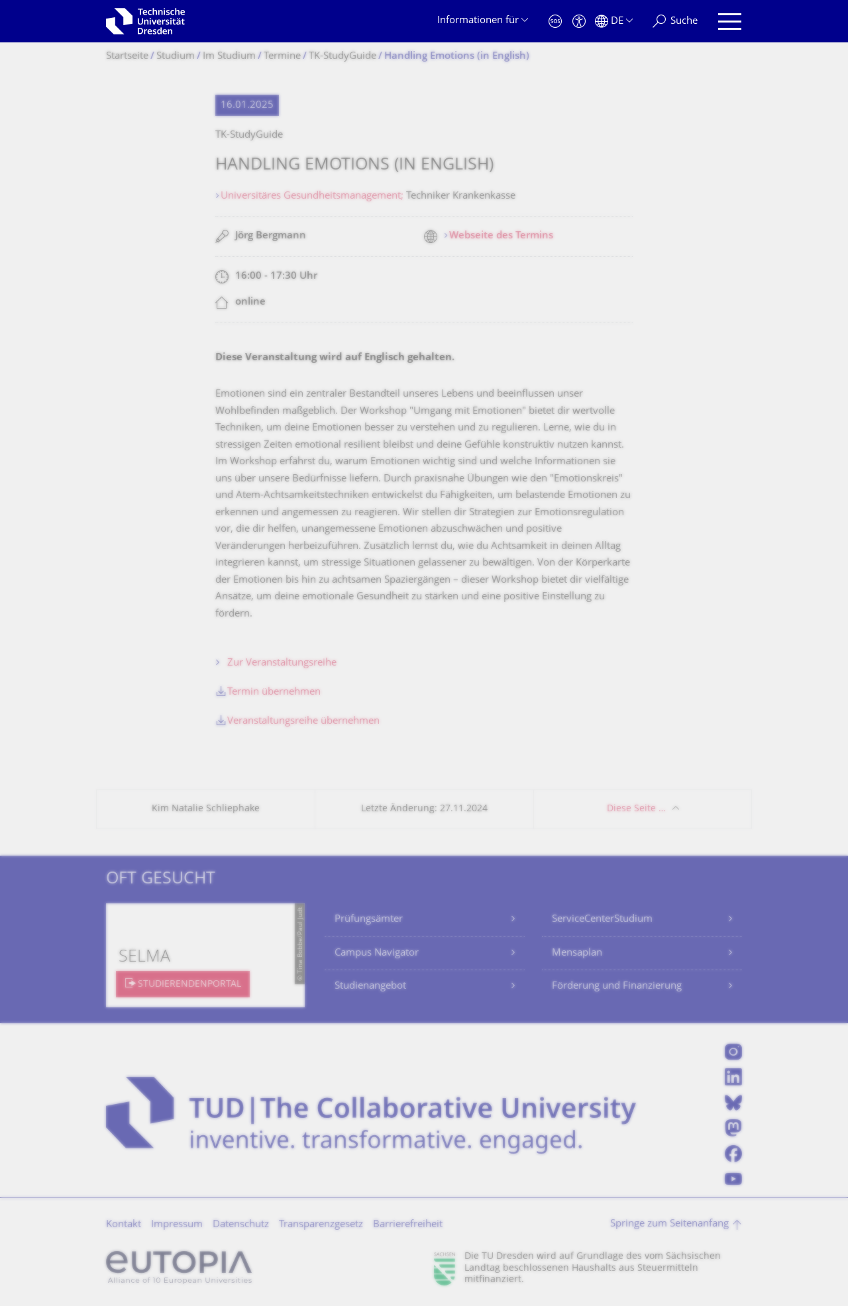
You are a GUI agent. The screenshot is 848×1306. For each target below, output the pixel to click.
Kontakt (123, 1225)
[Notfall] (555, 21)
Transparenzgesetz (321, 1225)
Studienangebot (370, 986)
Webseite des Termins (501, 236)
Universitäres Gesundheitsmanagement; (313, 196)
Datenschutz (241, 1225)
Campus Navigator (377, 953)
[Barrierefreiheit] (579, 21)
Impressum (177, 1225)
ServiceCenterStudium (602, 920)
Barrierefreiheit (408, 1225)
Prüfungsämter (369, 920)
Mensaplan (577, 953)
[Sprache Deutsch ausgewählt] (614, 21)
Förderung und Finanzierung (617, 986)
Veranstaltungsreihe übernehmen (303, 722)
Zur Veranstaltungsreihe (282, 663)
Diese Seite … (636, 809)
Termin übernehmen (274, 692)
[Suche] (675, 21)
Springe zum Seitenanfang (669, 1224)
